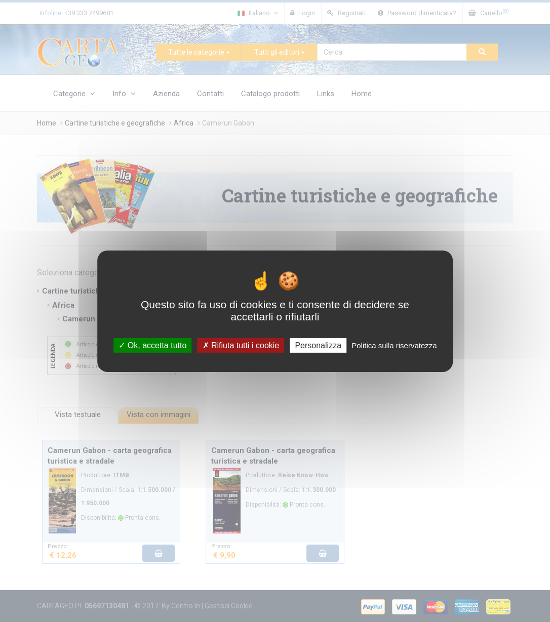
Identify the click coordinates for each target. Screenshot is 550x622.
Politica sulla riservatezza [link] (394, 345)
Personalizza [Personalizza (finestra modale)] (318, 345)
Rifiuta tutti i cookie (241, 345)
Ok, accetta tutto (152, 345)
